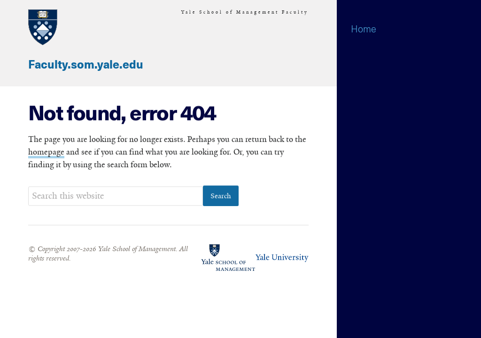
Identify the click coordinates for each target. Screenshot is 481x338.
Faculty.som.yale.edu (85, 65)
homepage (46, 152)
